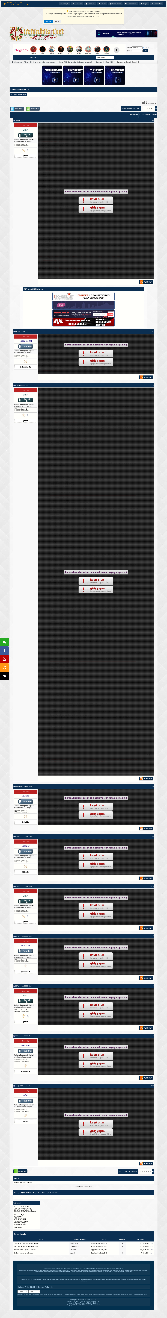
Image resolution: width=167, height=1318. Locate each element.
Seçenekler (143, 115)
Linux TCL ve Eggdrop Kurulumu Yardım (26, 1253)
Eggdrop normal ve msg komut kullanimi (26, 1249)
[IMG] (15, 1224)
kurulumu (23, 1188)
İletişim (144, 4)
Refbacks (17, 1230)
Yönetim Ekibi (130, 4)
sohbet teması (35, 1300)
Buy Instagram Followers (99, 1300)
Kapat (57, 21)
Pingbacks (17, 1229)
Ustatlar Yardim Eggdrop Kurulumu (25, 1256)
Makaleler (90, 4)
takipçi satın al (43, 1300)
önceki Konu (79, 1193)
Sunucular (77, 4)
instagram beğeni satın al (70, 1300)
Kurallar (102, 4)
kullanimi (16, 1188)
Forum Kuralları (14, 5)
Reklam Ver (157, 4)
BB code (16, 1221)
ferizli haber (20, 1300)
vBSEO (95, 1309)
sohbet (130, 1300)
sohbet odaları (117, 1300)
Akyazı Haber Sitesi (138, 1300)
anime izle (50, 1300)
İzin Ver (48, 21)
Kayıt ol (35, 57)
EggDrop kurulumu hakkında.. (23, 1259)
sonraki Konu (88, 1193)
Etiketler (16, 1185)
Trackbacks (17, 1227)
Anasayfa (64, 4)
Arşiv (27, 1293)
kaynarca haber (27, 1300)
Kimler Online (115, 4)
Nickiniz (129, 47)
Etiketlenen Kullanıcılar (19, 89)
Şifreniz (129, 51)
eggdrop (29, 1188)
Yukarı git (48, 1293)
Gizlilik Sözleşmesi (37, 1293)
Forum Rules (18, 1234)
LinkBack (132, 115)
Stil (153, 115)
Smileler (16, 1222)
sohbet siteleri (109, 1300)
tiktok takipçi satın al (58, 1300)
